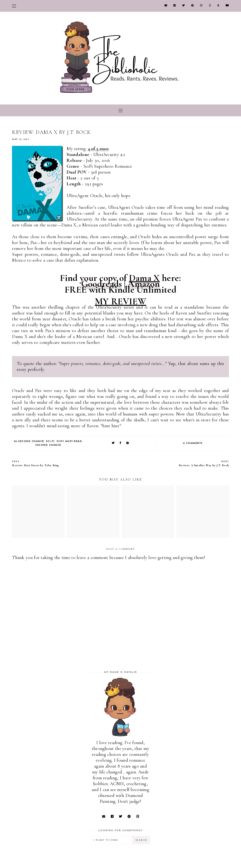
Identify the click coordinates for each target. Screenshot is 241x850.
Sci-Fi (50, 441)
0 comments (193, 443)
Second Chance (48, 445)
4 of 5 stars (98, 148)
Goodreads (101, 283)
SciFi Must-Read (69, 441)
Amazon (144, 283)
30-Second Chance (29, 441)
